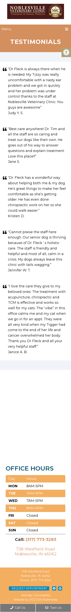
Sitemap (26, 595)
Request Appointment (29, 588)
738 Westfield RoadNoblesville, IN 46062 (35, 551)
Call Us (17, 608)
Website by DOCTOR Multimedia (35, 599)
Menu (6, 29)
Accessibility (42, 595)
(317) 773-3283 (41, 539)
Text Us (53, 608)
